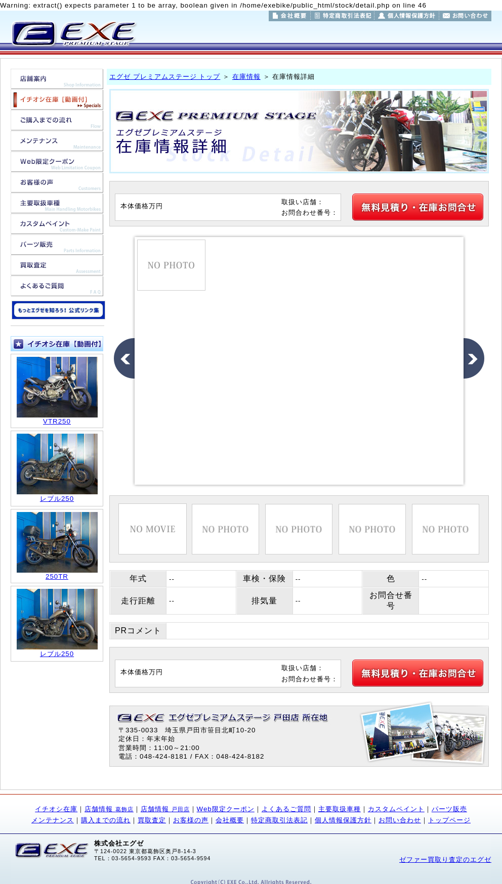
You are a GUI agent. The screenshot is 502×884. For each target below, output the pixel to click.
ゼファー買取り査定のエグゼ (445, 859)
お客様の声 (190, 820)
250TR (57, 576)
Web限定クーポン (226, 809)
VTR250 (57, 421)
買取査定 (152, 820)
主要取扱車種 (339, 809)
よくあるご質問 (286, 809)
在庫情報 (246, 76)
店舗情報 (109, 809)
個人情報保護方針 (343, 820)
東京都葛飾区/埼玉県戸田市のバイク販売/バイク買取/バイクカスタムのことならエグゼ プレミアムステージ (73, 33)
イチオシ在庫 (56, 809)
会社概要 (230, 820)
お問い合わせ (400, 820)
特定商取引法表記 (279, 820)
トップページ (449, 820)
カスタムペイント (396, 809)
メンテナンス (52, 820)
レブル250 (57, 498)
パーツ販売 (449, 809)
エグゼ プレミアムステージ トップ (164, 76)
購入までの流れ (106, 820)
